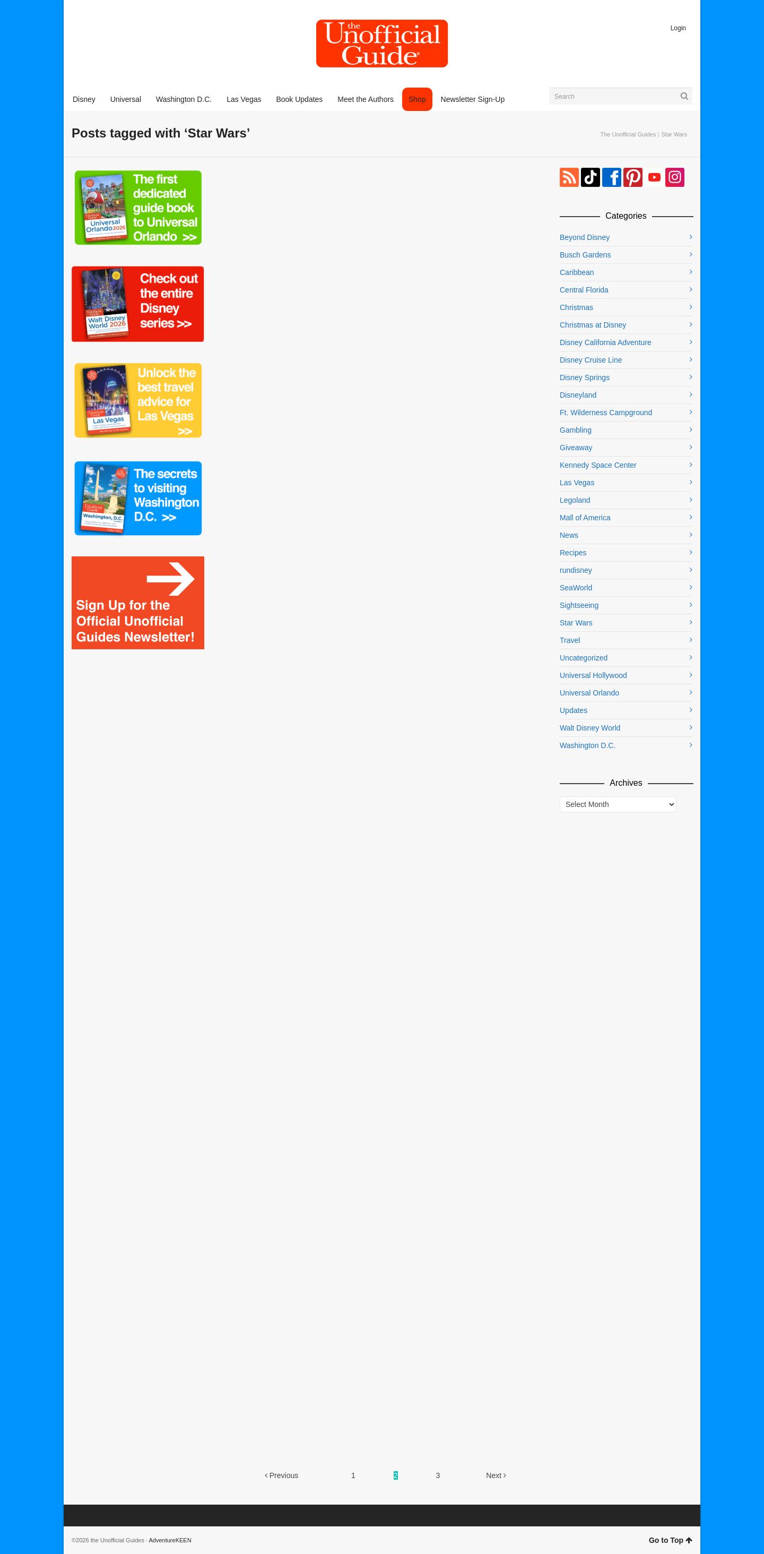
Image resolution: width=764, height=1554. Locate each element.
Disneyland (578, 395)
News (569, 535)
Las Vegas (577, 482)
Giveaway (576, 447)
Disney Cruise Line (591, 360)
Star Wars (576, 623)
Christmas (576, 307)
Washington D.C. (587, 745)
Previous (281, 1475)
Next (496, 1475)
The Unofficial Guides (628, 134)
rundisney (576, 570)
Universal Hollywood (593, 675)
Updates (573, 710)
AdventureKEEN (170, 1540)
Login (678, 28)
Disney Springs (585, 377)
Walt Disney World (590, 728)
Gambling (576, 430)
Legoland (575, 500)
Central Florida (584, 290)
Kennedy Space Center (598, 465)
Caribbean (577, 272)
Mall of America (585, 517)
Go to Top (670, 1540)
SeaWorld (576, 587)
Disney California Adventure (606, 342)
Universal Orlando (589, 693)
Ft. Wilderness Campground (606, 412)
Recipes (573, 552)
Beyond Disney (585, 237)
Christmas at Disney (593, 325)
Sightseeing (579, 605)
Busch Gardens (585, 255)
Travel (570, 640)
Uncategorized (583, 658)
